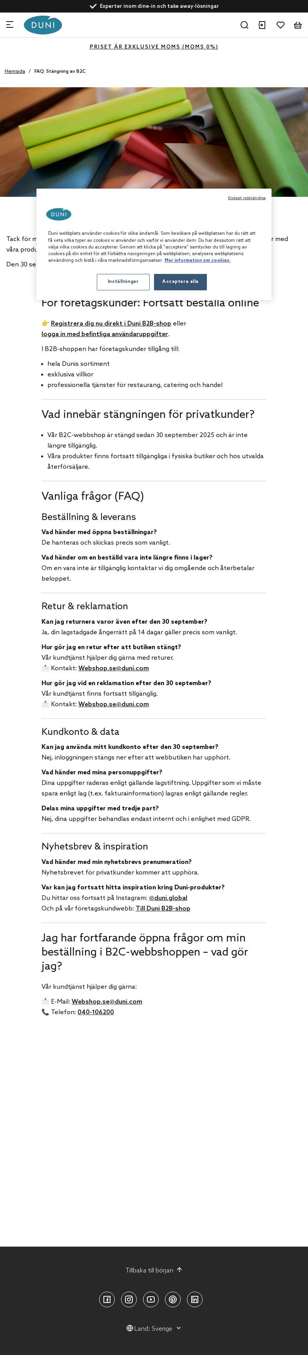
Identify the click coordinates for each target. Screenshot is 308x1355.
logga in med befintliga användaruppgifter (105, 334)
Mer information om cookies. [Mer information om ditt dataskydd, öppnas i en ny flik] (197, 260)
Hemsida (15, 71)
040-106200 (96, 1012)
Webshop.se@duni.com (113, 668)
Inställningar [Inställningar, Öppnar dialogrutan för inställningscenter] (123, 281)
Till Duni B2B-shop (163, 908)
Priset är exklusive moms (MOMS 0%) (154, 47)
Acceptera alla (180, 281)
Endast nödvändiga (247, 198)
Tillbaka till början (154, 1270)
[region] (154, 244)
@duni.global (168, 898)
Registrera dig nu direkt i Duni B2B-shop (111, 324)
